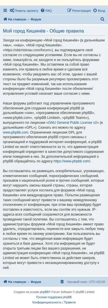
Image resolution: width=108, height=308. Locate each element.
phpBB (44, 292)
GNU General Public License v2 (72, 123)
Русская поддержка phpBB (54, 297)
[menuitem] (24, 10)
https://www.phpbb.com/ (72, 161)
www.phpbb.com (15, 132)
